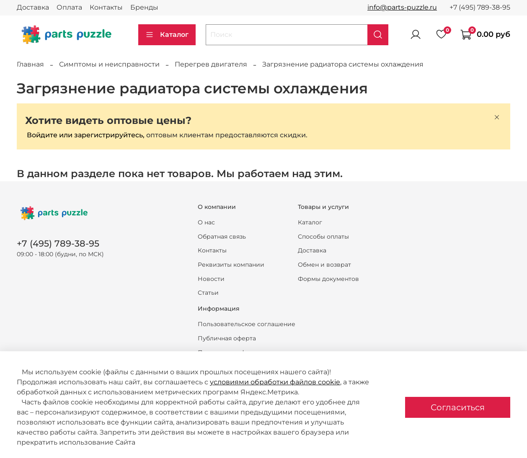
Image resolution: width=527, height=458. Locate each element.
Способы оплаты (323, 236)
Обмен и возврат (324, 264)
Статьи (208, 292)
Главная (30, 64)
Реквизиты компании (231, 264)
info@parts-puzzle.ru (402, 7)
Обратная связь (222, 236)
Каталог (167, 35)
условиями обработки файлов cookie (275, 382)
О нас (206, 222)
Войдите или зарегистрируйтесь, (86, 135)
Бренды (144, 7)
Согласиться (458, 407)
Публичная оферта (227, 338)
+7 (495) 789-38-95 (480, 7)
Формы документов (328, 279)
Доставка (33, 7)
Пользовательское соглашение (246, 324)
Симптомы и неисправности (109, 64)
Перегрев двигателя (211, 64)
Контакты (106, 7)
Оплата (69, 7)
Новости (211, 279)
